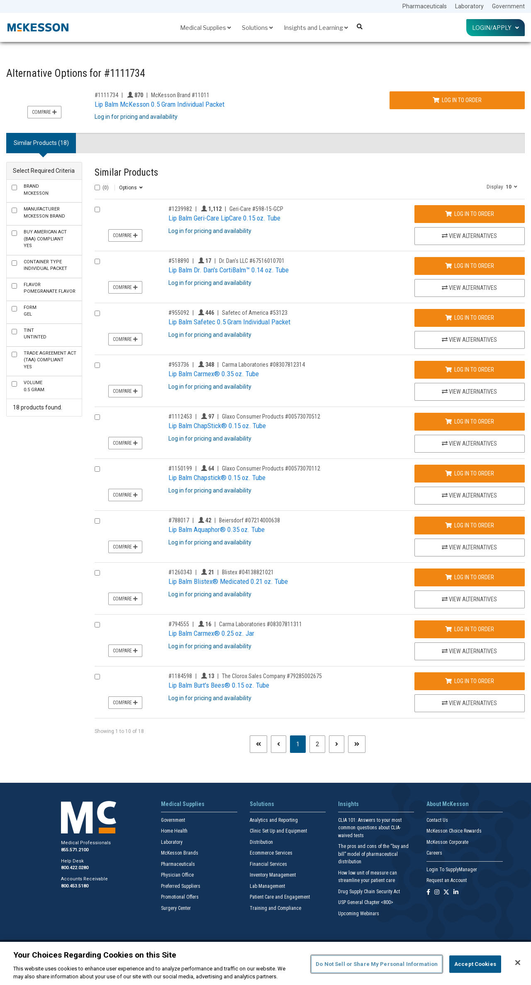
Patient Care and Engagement (280, 897)
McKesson (36, 190)
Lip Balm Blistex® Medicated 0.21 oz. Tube (228, 581)
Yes (45, 238)
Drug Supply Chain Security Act (369, 891)
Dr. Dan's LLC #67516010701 (252, 260)
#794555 (178, 624)
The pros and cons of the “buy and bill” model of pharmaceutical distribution (373, 854)
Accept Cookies (475, 964)
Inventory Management (273, 875)
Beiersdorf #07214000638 (249, 520)
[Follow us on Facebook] (428, 893)
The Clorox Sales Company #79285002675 (272, 676)
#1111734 (106, 95)
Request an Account (446, 880)
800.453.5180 (74, 886)
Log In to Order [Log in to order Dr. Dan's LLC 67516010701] (469, 265)
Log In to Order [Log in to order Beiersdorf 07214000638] (469, 525)
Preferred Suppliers (180, 886)
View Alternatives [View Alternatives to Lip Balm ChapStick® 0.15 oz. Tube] (469, 443)
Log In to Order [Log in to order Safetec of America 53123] (469, 317)
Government (508, 6)
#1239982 (180, 209)
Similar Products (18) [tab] (41, 143)
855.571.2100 (74, 850)
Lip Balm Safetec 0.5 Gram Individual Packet (229, 322)
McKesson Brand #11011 (180, 95)
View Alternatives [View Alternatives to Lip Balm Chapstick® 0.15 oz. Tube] (469, 495)
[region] (265, 963)
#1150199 (180, 468)
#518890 (178, 260)
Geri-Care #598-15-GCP (256, 209)
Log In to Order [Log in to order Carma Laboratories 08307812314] (469, 369)
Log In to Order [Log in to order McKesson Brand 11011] (457, 100)
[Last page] (356, 744)
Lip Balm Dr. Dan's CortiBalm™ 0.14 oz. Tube (228, 270)
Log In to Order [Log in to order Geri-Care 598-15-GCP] (469, 214)
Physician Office (177, 875)
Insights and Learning (316, 27)
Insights (348, 804)
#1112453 (180, 416)
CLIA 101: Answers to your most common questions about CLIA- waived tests (370, 827)
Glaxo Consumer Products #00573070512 (271, 416)
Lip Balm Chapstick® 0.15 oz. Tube (217, 477)
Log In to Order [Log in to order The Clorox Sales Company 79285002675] (469, 681)
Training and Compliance (275, 908)
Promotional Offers (180, 897)
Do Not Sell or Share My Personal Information (377, 964)
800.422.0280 (74, 867)
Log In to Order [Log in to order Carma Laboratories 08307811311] (469, 629)
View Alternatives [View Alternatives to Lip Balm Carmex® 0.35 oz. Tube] (469, 391)
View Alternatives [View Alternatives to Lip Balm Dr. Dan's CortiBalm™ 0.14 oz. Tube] (469, 287)
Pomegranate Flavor (50, 288)
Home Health (174, 831)
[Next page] (336, 744)
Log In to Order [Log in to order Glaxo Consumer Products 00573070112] (469, 473)
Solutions (257, 27)
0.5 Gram (34, 386)
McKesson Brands (179, 853)
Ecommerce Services (271, 853)
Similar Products (126, 172)
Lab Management (267, 886)
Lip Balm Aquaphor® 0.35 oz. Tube (216, 529)
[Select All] (97, 187)
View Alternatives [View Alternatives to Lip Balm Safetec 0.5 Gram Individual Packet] (469, 339)
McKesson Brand (44, 212)
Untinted (35, 334)
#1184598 (180, 676)
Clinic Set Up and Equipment (278, 831)
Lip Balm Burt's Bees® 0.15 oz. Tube (218, 685)
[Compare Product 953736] (97, 365)
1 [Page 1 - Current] (301, 743)
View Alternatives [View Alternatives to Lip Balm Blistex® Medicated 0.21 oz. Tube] (469, 599)
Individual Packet (45, 265)
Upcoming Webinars (358, 913)
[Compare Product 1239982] (97, 209)
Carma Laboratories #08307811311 (260, 624)
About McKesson (447, 804)
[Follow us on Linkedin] (455, 893)
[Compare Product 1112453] (97, 417)
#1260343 (180, 572)
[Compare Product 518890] (97, 261)
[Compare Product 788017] (97, 521)
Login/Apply (495, 27)
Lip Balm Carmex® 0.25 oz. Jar (211, 633)
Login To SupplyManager (451, 869)
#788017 (178, 520)
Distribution (261, 842)
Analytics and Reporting (274, 820)
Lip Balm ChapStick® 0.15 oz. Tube (217, 425)
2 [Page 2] (317, 744)
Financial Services (268, 864)
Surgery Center (176, 908)
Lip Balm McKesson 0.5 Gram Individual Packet (159, 104)
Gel (30, 311)
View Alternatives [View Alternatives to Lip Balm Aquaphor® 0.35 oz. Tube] (469, 547)
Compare (44, 112)
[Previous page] (278, 744)
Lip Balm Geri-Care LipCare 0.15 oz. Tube (224, 218)
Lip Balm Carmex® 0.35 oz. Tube (213, 374)
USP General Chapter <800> (365, 902)
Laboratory (469, 6)
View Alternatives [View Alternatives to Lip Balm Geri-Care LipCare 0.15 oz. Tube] (469, 236)
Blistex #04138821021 (248, 572)
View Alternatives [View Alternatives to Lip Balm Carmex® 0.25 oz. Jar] (469, 651)
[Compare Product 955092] (97, 313)
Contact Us (437, 820)
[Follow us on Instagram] (436, 893)
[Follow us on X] (446, 893)
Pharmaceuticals (424, 6)
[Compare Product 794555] (97, 624)
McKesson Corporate (447, 842)
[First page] (258, 744)
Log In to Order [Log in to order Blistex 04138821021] (469, 577)
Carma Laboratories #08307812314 (263, 364)
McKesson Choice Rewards (454, 831)
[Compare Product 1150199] (97, 469)
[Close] (518, 962)
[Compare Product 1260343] (97, 573)
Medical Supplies (205, 27)
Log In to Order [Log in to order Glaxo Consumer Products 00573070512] (469, 421)
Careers (434, 853)
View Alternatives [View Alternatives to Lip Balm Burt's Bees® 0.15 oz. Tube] (469, 703)
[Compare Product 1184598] (97, 676)
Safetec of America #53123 (254, 312)
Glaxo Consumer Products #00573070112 (271, 468)
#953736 (178, 364)
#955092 (178, 312)
